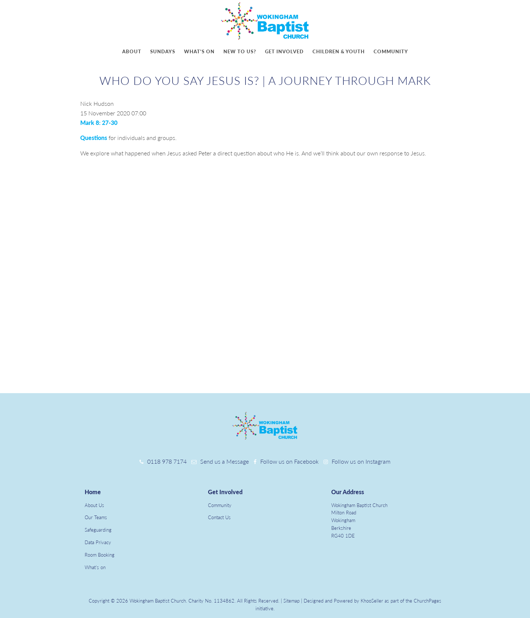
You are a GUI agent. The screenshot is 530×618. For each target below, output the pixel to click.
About (131, 51)
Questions (93, 137)
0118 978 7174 (167, 461)
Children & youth (338, 51)
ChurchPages (427, 601)
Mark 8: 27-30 (98, 122)
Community (391, 51)
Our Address (347, 491)
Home (93, 491)
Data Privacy (98, 542)
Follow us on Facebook (289, 461)
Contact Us (219, 517)
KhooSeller (372, 601)
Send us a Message (224, 461)
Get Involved (225, 491)
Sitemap (291, 601)
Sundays (162, 51)
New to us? (239, 51)
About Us (94, 505)
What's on (199, 51)
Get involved (284, 51)
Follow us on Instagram (361, 461)
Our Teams (96, 517)
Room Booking (99, 555)
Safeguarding (98, 530)
